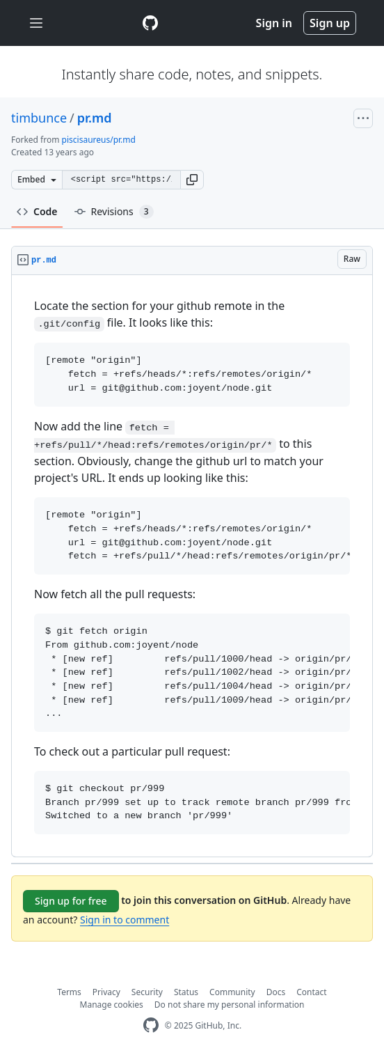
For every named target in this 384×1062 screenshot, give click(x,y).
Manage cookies (111, 1004)
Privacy (106, 992)
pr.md (94, 117)
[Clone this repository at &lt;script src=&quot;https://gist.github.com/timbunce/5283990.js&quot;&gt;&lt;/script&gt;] (121, 179)
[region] (192, 566)
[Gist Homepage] (150, 23)
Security (147, 992)
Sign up (330, 23)
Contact (311, 992)
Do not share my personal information (229, 1004)
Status (186, 992)
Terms (69, 992)
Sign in (274, 23)
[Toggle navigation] (36, 23)
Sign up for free (71, 900)
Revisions (114, 212)
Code (37, 211)
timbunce (39, 117)
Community (232, 992)
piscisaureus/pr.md (99, 140)
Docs (276, 992)
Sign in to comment (124, 919)
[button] (192, 179)
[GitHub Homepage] (151, 1025)
